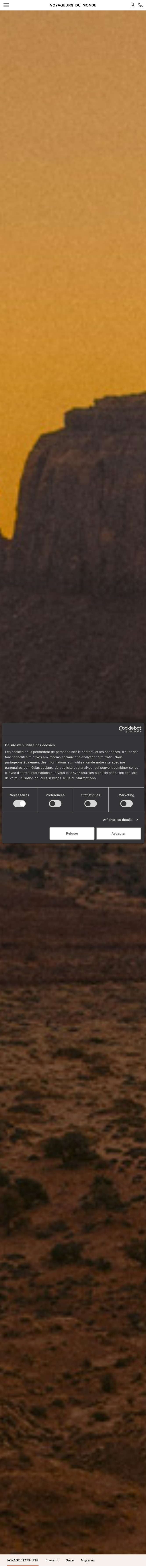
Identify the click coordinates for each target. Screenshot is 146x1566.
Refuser (72, 833)
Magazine (88, 1560)
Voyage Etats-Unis (23, 1560)
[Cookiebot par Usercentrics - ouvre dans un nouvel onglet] (122, 729)
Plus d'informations (79, 778)
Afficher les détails (117, 820)
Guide (70, 1560)
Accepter (118, 833)
